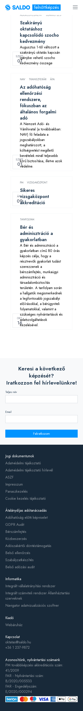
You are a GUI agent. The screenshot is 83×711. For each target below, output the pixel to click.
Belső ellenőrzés (17, 552)
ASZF (9, 477)
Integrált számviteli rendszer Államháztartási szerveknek (37, 596)
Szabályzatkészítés (19, 559)
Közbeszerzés (16, 538)
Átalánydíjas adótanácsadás (26, 510)
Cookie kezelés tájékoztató (25, 498)
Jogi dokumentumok (19, 456)
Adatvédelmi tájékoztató (23, 463)
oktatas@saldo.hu (18, 642)
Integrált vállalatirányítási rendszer (30, 586)
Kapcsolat (12, 636)
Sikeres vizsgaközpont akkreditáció (34, 196)
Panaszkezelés (16, 491)
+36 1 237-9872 (17, 647)
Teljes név (11, 392)
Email (8, 412)
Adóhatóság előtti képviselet (26, 517)
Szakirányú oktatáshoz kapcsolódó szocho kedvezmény (39, 32)
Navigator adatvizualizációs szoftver (32, 605)
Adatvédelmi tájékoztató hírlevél (29, 470)
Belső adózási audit (20, 567)
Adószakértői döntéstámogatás (28, 545)
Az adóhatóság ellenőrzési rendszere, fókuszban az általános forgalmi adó (38, 102)
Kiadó (9, 617)
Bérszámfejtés (15, 531)
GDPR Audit (14, 524)
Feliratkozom (41, 433)
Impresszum (14, 484)
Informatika (13, 578)
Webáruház (14, 624)
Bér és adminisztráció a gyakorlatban (36, 233)
